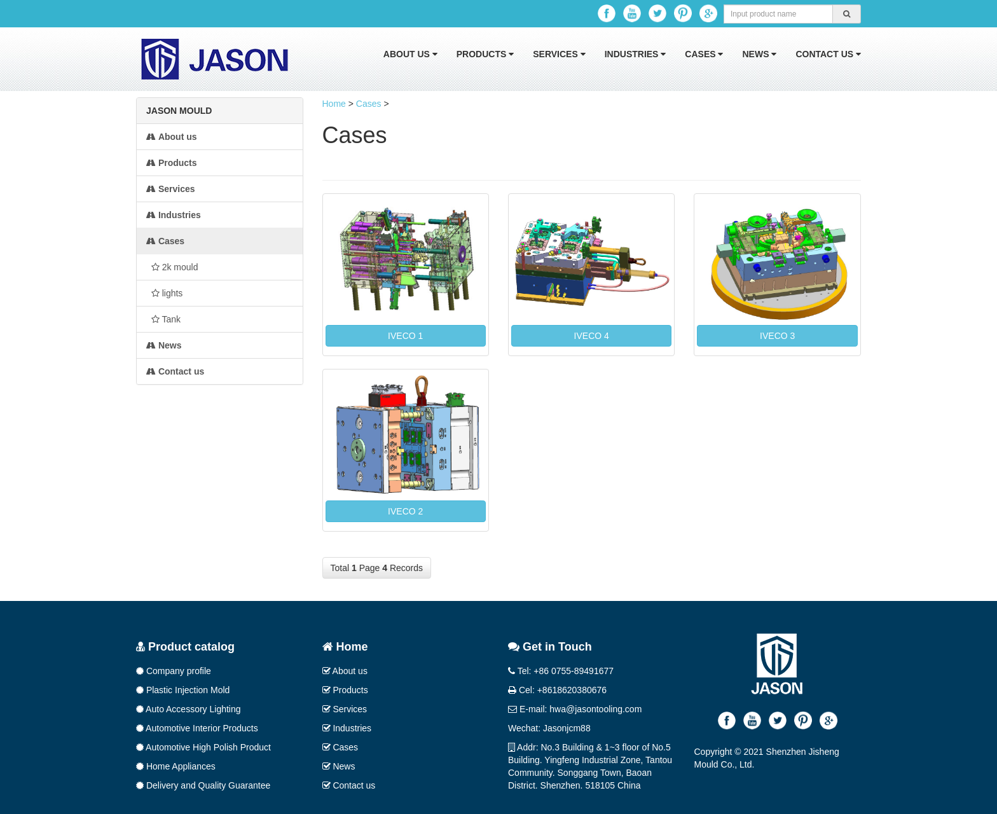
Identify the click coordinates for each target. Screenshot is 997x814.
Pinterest (683, 13)
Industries (635, 54)
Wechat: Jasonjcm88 (549, 728)
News (759, 54)
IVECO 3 (777, 336)
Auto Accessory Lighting (188, 709)
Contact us (828, 54)
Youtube (632, 13)
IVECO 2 (405, 511)
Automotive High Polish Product (203, 747)
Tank (163, 319)
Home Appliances (176, 766)
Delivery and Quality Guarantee (203, 785)
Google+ (708, 13)
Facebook (606, 13)
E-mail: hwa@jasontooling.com (575, 709)
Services (559, 54)
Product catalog (185, 646)
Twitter (657, 13)
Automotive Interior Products (197, 728)
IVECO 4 (591, 336)
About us (410, 54)
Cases (704, 54)
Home (334, 104)
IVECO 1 (405, 336)
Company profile (173, 671)
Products (485, 54)
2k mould (172, 267)
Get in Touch (550, 646)
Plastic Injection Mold (183, 690)
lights (164, 293)
